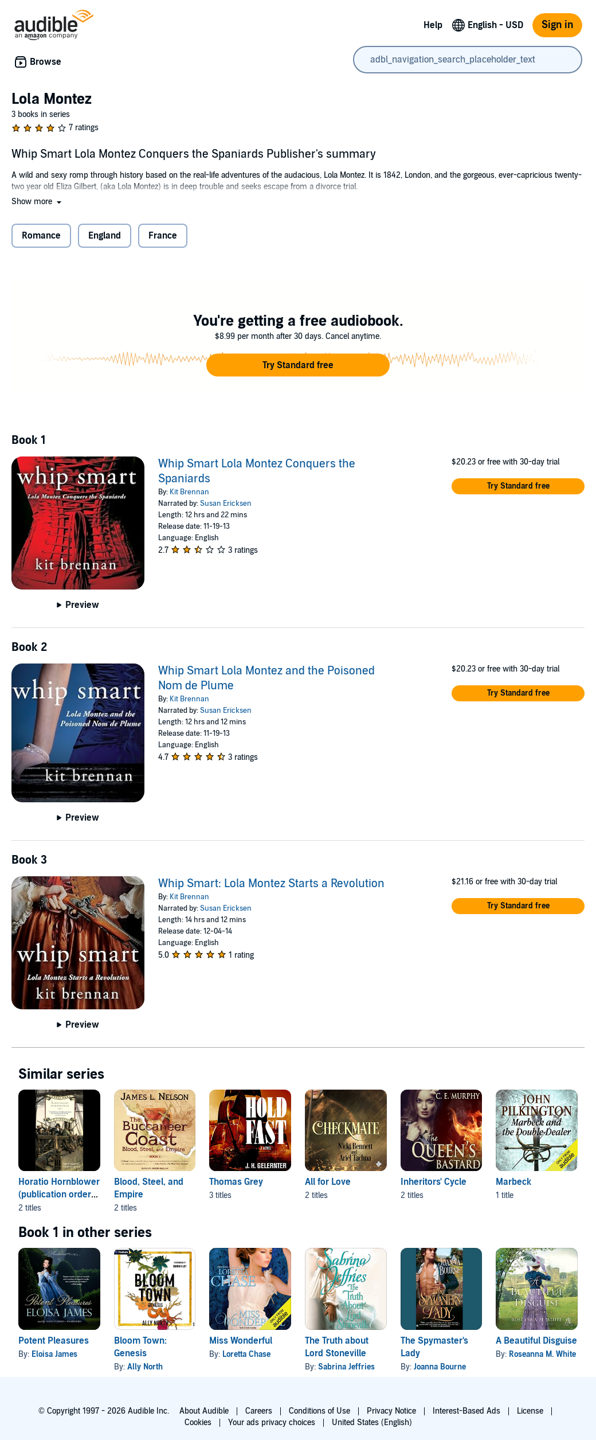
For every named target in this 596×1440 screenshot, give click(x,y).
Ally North (145, 1367)
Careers (258, 1411)
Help (433, 25)
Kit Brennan (189, 492)
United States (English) (372, 1422)
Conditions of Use (319, 1411)
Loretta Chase (246, 1354)
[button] (37, 201)
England (104, 235)
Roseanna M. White (542, 1354)
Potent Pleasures (53, 1341)
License (530, 1411)
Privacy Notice (391, 1411)
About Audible (204, 1411)
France (162, 235)
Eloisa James (54, 1354)
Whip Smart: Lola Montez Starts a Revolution (271, 884)
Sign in (557, 25)
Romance (41, 235)
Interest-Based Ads (466, 1411)
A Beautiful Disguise (536, 1341)
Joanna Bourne (440, 1367)
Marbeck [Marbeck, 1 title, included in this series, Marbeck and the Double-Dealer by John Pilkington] (513, 1182)
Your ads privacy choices (271, 1422)
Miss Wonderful (240, 1341)
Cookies (198, 1422)
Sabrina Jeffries (346, 1367)
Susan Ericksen (226, 503)
